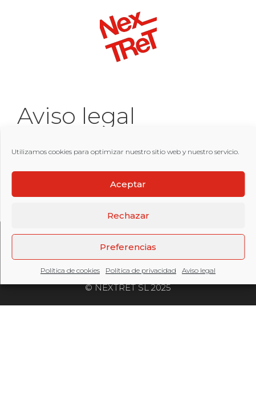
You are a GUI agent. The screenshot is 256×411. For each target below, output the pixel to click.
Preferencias (128, 246)
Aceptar (128, 184)
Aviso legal (199, 270)
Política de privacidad (140, 270)
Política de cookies (70, 270)
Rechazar (128, 215)
